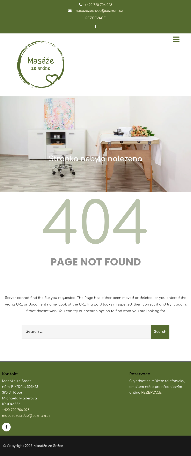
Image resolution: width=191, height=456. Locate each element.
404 (95, 225)
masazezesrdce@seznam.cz (99, 11)
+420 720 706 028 (98, 5)
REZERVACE (95, 18)
